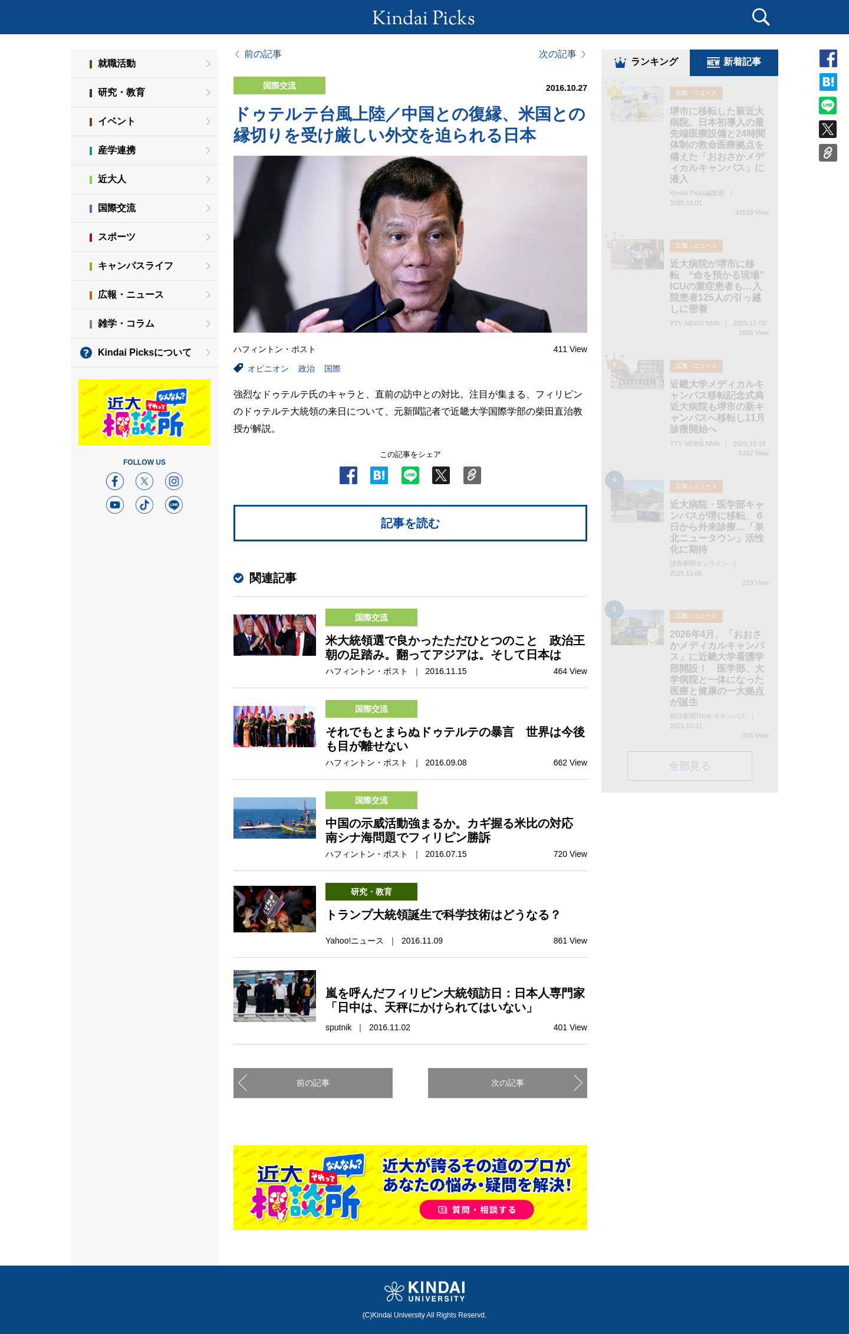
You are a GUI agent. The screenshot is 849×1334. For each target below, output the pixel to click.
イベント (117, 121)
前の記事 (263, 54)
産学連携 (117, 150)
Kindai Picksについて (145, 352)
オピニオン (268, 368)
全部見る (690, 768)
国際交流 (117, 208)
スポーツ (117, 237)
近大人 (112, 179)
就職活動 (117, 63)
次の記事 (558, 54)
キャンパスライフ (135, 266)
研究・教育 (121, 92)
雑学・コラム (126, 323)
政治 (306, 368)
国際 (332, 368)
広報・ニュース (131, 295)
